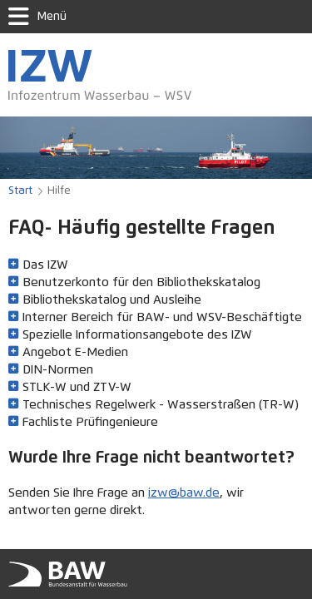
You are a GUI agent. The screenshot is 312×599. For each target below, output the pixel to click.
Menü (37, 16)
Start (20, 191)
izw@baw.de (184, 493)
